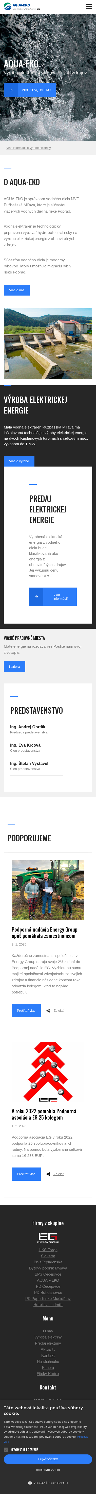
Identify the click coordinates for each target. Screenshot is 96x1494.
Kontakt (48, 1356)
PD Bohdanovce (48, 1293)
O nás (48, 1331)
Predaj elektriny (48, 1343)
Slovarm (48, 1256)
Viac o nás (16, 290)
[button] (48, 1483)
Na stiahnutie (48, 1362)
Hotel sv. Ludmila (48, 1305)
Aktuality (48, 1349)
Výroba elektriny (48, 1337)
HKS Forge (48, 1250)
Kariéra (14, 666)
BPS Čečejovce (48, 1274)
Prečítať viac (26, 1010)
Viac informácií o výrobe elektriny (28, 148)
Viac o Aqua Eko (27, 90)
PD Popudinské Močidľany (48, 1299)
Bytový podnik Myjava (48, 1268)
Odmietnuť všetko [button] (48, 1470)
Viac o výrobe (19, 461)
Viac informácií (48, 597)
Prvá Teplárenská (48, 1262)
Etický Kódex (48, 1374)
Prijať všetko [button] (48, 1459)
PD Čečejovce (48, 1287)
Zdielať (54, 1011)
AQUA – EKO (48, 1280)
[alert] (48, 1447)
